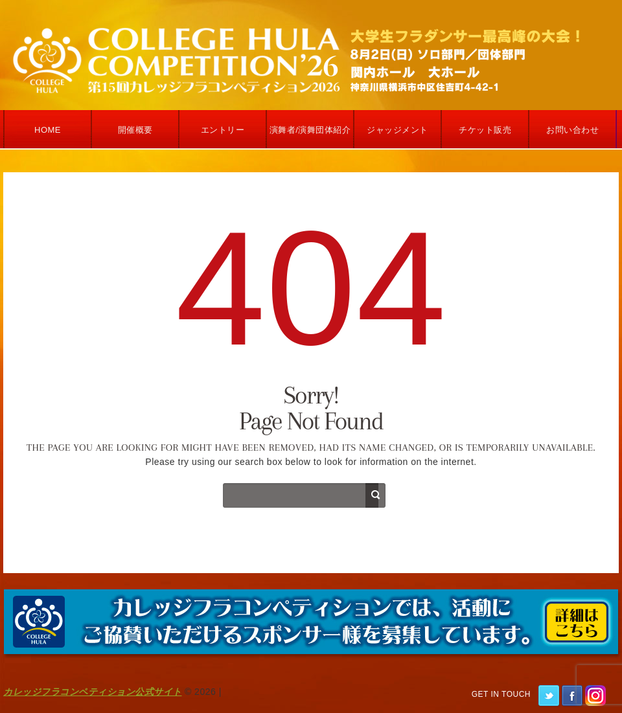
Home (47, 130)
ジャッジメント (397, 130)
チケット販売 (485, 130)
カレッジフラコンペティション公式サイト (92, 691)
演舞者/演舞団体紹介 (310, 130)
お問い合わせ (572, 130)
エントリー (223, 130)
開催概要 (135, 130)
